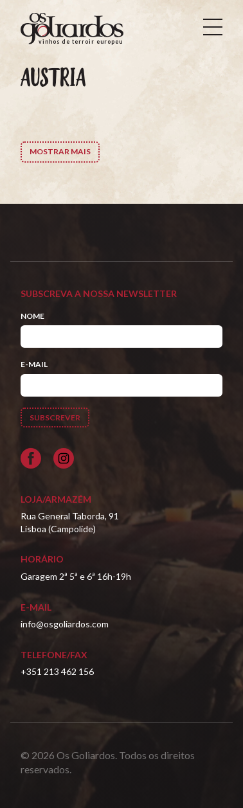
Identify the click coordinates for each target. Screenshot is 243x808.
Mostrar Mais (60, 151)
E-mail (34, 364)
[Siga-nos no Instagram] (63, 458)
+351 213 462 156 (57, 671)
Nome (32, 316)
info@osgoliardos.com (65, 623)
